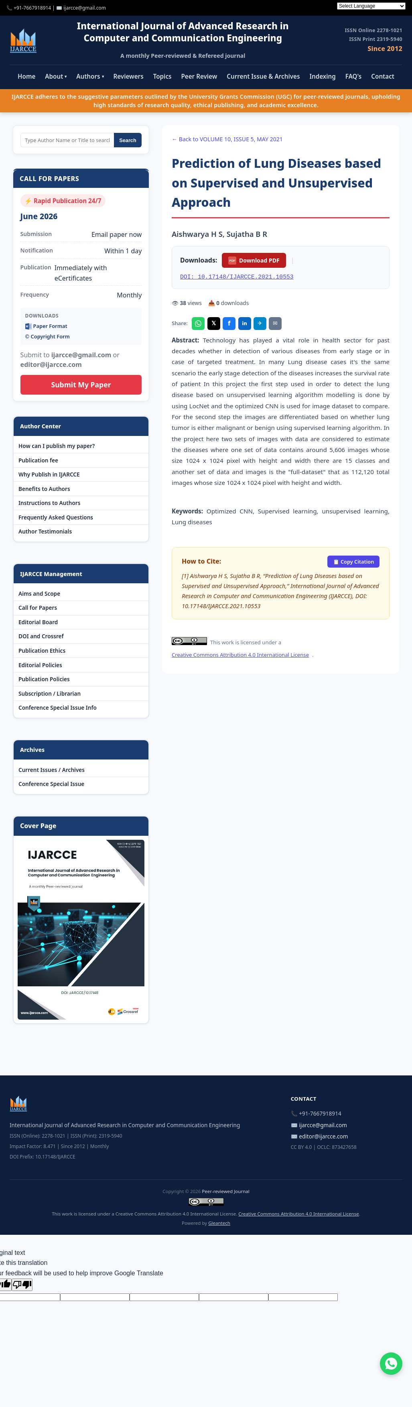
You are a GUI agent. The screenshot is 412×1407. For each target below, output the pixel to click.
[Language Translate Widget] (371, 6)
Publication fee (38, 460)
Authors (90, 76)
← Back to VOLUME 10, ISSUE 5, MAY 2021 (227, 139)
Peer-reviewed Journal (225, 1191)
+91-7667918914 (32, 7)
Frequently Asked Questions (55, 517)
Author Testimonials (45, 531)
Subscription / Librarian (49, 693)
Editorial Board (38, 622)
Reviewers (129, 76)
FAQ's (353, 76)
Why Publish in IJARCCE (49, 474)
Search (127, 140)
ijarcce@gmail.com (84, 7)
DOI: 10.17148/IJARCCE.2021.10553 (237, 277)
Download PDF (253, 261)
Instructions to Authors (49, 503)
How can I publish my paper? (56, 446)
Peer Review (199, 76)
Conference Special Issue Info (57, 707)
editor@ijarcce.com (323, 1136)
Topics (162, 76)
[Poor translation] (22, 1285)
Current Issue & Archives (263, 76)
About (56, 76)
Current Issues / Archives (51, 770)
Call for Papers (37, 607)
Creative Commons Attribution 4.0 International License (240, 654)
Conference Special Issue (51, 784)
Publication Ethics (41, 650)
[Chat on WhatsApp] (391, 1363)
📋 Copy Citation (353, 561)
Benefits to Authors (44, 489)
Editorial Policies (40, 665)
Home (26, 76)
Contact (382, 76)
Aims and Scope (39, 593)
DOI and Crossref (41, 636)
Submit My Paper (81, 384)
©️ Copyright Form (47, 336)
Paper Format (46, 326)
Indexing (322, 76)
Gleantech (219, 1223)
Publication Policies (44, 679)
